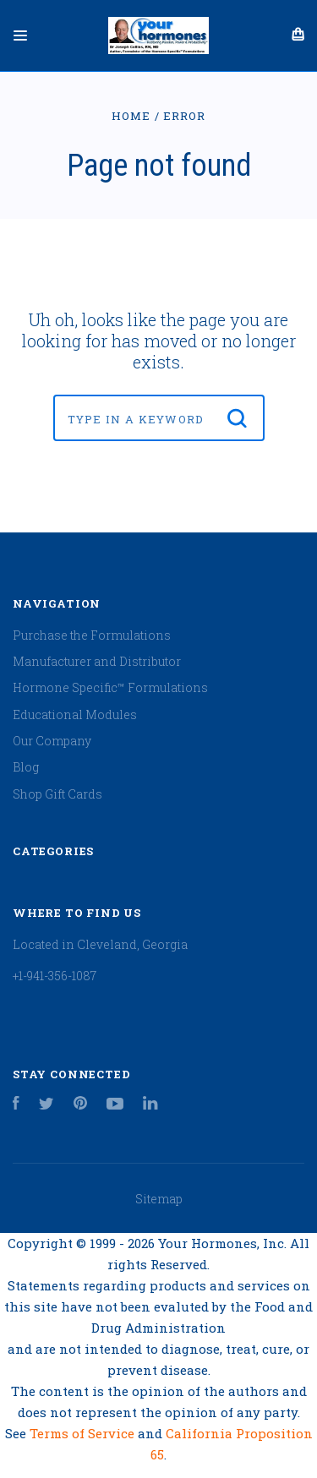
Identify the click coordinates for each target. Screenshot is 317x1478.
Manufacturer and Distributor (97, 661)
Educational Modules (75, 714)
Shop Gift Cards (57, 794)
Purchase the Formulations (92, 635)
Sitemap (159, 1199)
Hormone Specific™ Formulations (110, 687)
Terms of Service (84, 1433)
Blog (26, 767)
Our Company (52, 741)
